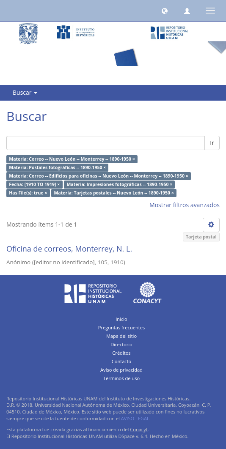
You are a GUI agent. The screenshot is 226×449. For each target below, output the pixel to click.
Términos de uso (121, 378)
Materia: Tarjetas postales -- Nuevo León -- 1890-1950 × (114, 193)
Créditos (121, 353)
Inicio (121, 319)
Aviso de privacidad (121, 370)
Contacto (122, 361)
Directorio (121, 344)
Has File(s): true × (28, 193)
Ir (212, 143)
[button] (164, 10)
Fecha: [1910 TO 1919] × (34, 184)
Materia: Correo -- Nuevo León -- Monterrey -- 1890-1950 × (72, 159)
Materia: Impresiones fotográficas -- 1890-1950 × (119, 184)
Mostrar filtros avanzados (184, 205)
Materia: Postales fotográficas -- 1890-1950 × (57, 167)
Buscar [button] (25, 92)
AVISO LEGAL (135, 418)
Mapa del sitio (121, 336)
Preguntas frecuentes (121, 327)
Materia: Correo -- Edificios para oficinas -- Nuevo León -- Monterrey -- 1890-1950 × (98, 176)
